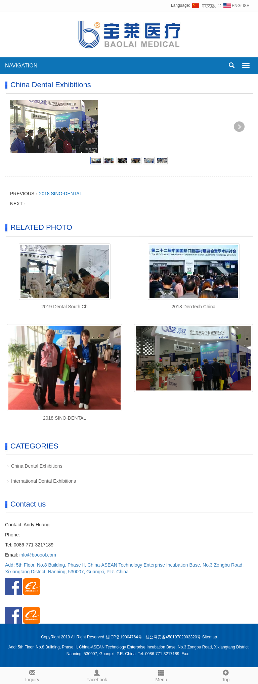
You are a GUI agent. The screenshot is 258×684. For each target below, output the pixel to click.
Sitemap (209, 637)
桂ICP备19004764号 (124, 637)
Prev (18, 126)
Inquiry (32, 675)
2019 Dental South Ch (64, 306)
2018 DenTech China (194, 306)
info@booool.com (37, 555)
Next (239, 126)
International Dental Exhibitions (43, 481)
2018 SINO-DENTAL (60, 193)
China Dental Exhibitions (36, 466)
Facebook (96, 675)
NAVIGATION (21, 65)
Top (226, 675)
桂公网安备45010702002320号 (173, 637)
